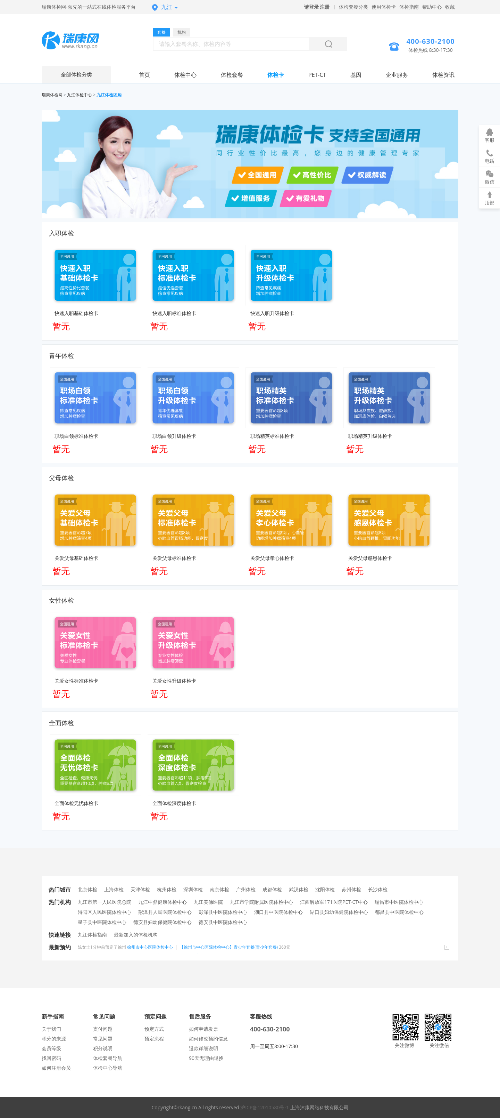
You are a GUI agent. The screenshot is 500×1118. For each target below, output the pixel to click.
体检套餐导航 (107, 1058)
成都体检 (272, 889)
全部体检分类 (76, 75)
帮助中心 (432, 6)
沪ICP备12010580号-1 (264, 1107)
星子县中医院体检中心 (102, 922)
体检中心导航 (107, 1067)
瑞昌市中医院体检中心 (399, 902)
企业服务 (397, 75)
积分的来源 (54, 1038)
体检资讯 (443, 75)
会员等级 (51, 1048)
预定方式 (154, 1028)
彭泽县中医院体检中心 (223, 912)
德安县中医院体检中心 (223, 922)
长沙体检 (378, 889)
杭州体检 (166, 889)
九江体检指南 (92, 934)
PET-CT (317, 75)
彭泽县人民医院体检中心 (165, 912)
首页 (144, 75)
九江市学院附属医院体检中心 (261, 902)
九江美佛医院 (208, 902)
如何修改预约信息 (208, 1038)
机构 (181, 32)
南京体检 (219, 889)
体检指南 (409, 6)
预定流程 (154, 1038)
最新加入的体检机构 (136, 934)
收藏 (450, 6)
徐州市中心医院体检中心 (150, 947)
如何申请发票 (203, 1028)
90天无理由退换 (206, 1058)
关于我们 (51, 1028)
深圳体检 (193, 889)
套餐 (161, 32)
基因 (355, 75)
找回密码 (51, 1058)
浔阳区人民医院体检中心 (104, 912)
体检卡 (275, 75)
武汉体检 (298, 889)
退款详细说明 (203, 1048)
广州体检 (246, 889)
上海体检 (114, 889)
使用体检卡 (384, 6)
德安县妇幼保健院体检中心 (162, 922)
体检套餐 (232, 75)
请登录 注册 (317, 6)
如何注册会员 (56, 1067)
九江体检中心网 (76, 41)
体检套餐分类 (353, 6)
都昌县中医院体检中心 (399, 912)
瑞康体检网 (52, 95)
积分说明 (102, 1048)
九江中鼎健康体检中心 (162, 902)
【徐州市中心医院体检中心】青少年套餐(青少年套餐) (229, 947)
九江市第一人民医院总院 (104, 902)
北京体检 (87, 889)
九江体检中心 (79, 95)
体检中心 (185, 75)
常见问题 (102, 1038)
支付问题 (102, 1028)
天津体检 (140, 889)
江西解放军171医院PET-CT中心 (334, 902)
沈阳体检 (325, 889)
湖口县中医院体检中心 (278, 912)
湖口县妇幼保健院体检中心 (339, 912)
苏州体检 (351, 889)
